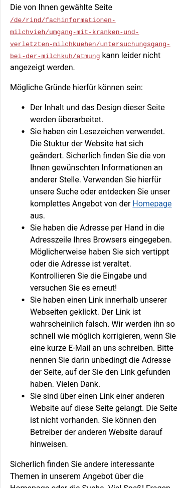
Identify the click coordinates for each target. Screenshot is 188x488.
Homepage (151, 203)
